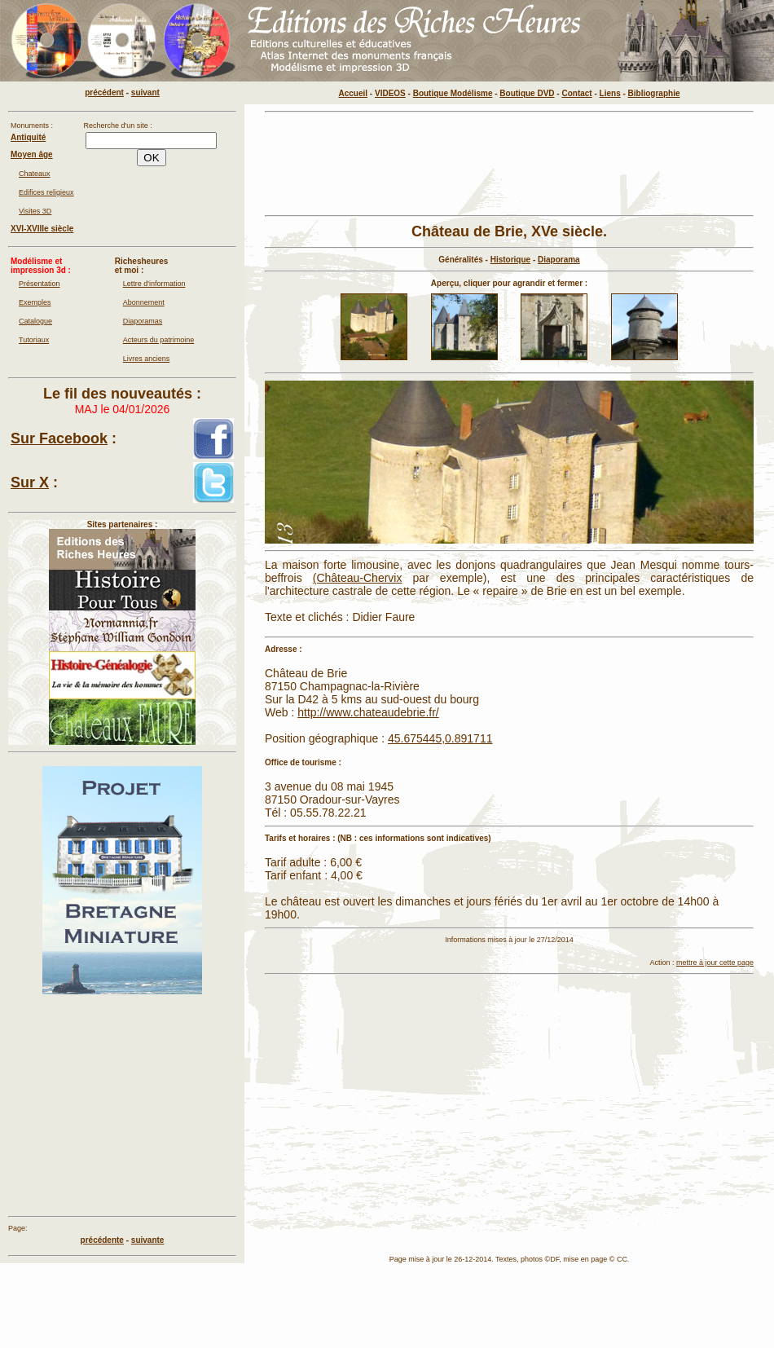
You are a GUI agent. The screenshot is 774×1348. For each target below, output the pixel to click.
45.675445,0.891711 (440, 738)
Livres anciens (146, 359)
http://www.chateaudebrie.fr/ (368, 712)
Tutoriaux (34, 340)
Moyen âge (32, 154)
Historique (510, 259)
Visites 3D (35, 211)
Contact (576, 93)
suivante (148, 1240)
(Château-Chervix (357, 577)
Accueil (353, 93)
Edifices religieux (46, 192)
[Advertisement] (509, 1095)
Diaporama (559, 259)
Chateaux (35, 174)
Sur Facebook (59, 438)
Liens (610, 93)
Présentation (39, 284)
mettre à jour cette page (715, 962)
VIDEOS (390, 93)
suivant (145, 92)
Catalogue (35, 321)
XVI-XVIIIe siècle (42, 228)
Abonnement (144, 302)
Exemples (35, 302)
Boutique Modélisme (453, 93)
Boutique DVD (526, 93)
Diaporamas (143, 321)
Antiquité (28, 137)
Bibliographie (654, 93)
